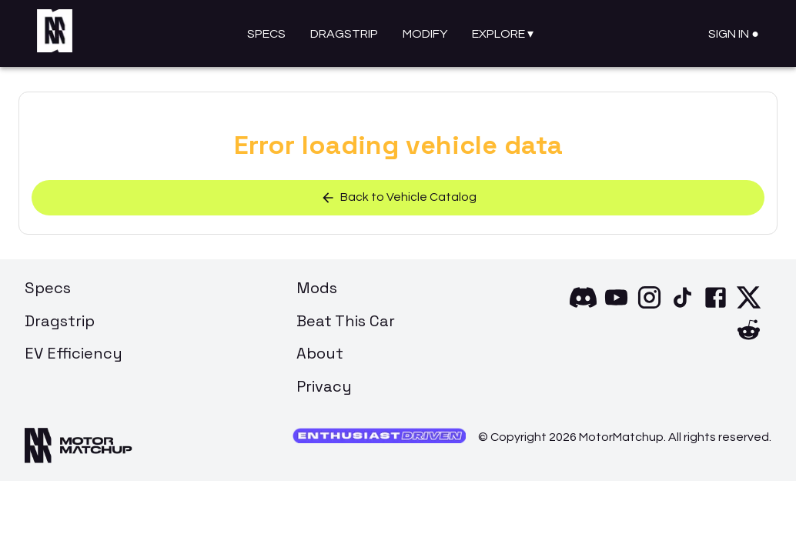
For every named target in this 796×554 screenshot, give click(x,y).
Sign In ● (733, 34)
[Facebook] (715, 308)
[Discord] (583, 308)
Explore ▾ (502, 34)
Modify (425, 34)
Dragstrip (344, 34)
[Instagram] (649, 308)
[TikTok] (682, 308)
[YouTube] (616, 308)
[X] (748, 308)
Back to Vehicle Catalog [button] (398, 198)
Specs (266, 34)
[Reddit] (748, 341)
